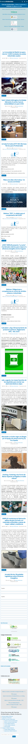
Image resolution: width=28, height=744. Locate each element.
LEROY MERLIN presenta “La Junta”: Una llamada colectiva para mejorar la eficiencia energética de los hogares (14, 247)
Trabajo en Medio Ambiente (8, 733)
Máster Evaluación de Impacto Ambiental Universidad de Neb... (14, 9)
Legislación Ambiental (6, 723)
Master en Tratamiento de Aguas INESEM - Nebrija (14, 26)
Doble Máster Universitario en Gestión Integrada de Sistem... (14, 14)
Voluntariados (7, 732)
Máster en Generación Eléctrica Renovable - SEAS (14, 703)
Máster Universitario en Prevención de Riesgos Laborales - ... (14, 19)
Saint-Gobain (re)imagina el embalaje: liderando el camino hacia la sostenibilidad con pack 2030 (14, 102)
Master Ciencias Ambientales (10, 728)
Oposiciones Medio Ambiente (10, 736)
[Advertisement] (14, 39)
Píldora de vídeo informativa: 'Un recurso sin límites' (14, 181)
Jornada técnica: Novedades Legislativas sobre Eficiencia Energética (14, 576)
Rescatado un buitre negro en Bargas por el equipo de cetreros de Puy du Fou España (14, 438)
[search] (10, 740)
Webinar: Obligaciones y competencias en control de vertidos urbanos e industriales (14, 291)
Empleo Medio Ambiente (9, 735)
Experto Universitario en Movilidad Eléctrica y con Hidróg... (14, 697)
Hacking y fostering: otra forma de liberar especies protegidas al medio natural (14, 476)
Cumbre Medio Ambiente (9, 731)
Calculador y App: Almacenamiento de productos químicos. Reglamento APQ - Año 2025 (14, 329)
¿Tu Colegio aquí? (14, 662)
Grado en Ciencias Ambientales (11, 726)
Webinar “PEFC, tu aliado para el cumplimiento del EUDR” (14, 214)
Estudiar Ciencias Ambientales (8, 725)
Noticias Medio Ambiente (7, 722)
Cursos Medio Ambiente (9, 729)
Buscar (14, 742)
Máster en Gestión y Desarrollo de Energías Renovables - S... (14, 691)
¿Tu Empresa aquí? (14, 631)
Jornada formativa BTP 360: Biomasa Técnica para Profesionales (14, 145)
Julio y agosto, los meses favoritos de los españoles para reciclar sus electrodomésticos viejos (14, 382)
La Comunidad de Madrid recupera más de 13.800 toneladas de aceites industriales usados (14, 54)
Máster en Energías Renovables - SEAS (14, 709)
